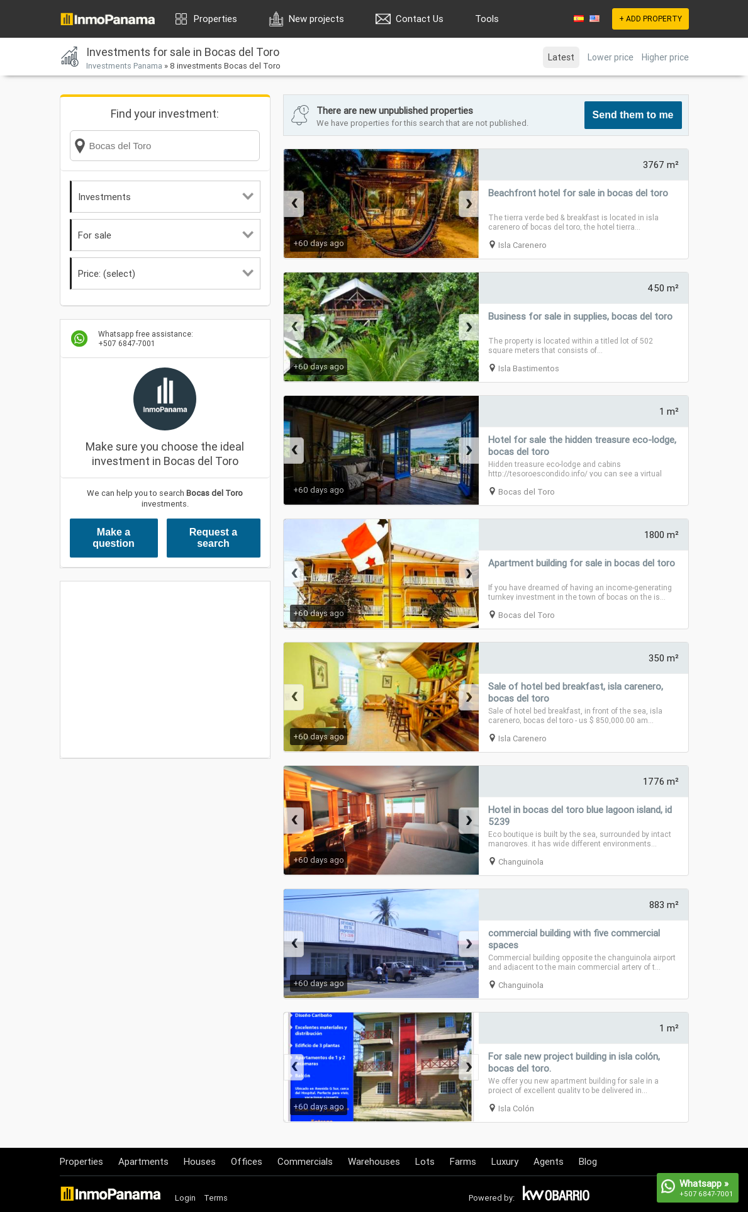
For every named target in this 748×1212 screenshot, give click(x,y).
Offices (246, 1161)
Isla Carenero (522, 245)
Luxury (504, 1161)
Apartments (143, 1161)
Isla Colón (516, 1108)
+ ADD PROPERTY (650, 18)
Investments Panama (124, 65)
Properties (215, 19)
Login (185, 1197)
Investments (166, 197)
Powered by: (492, 1197)
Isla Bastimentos (528, 368)
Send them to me (633, 114)
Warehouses (374, 1161)
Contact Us (420, 19)
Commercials (305, 1161)
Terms (216, 1197)
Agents (548, 1161)
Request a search (213, 538)
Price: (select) (166, 273)
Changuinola (521, 861)
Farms (463, 1161)
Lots (425, 1161)
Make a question (113, 538)
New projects (316, 19)
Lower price (611, 57)
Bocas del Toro (526, 491)
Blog (588, 1161)
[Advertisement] (165, 669)
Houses (200, 1161)
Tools (487, 19)
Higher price (665, 57)
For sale (166, 235)
